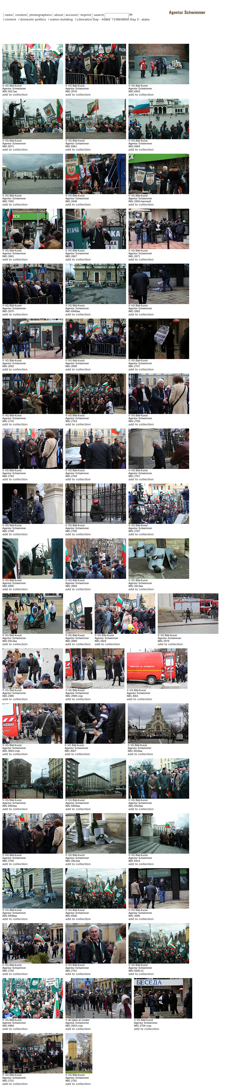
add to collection (15, 94)
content (20, 15)
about (58, 15)
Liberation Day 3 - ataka (132, 19)
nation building (61, 19)
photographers (40, 15)
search (99, 15)
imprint (85, 15)
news (9, 15)
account (71, 15)
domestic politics (33, 19)
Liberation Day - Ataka (93, 19)
